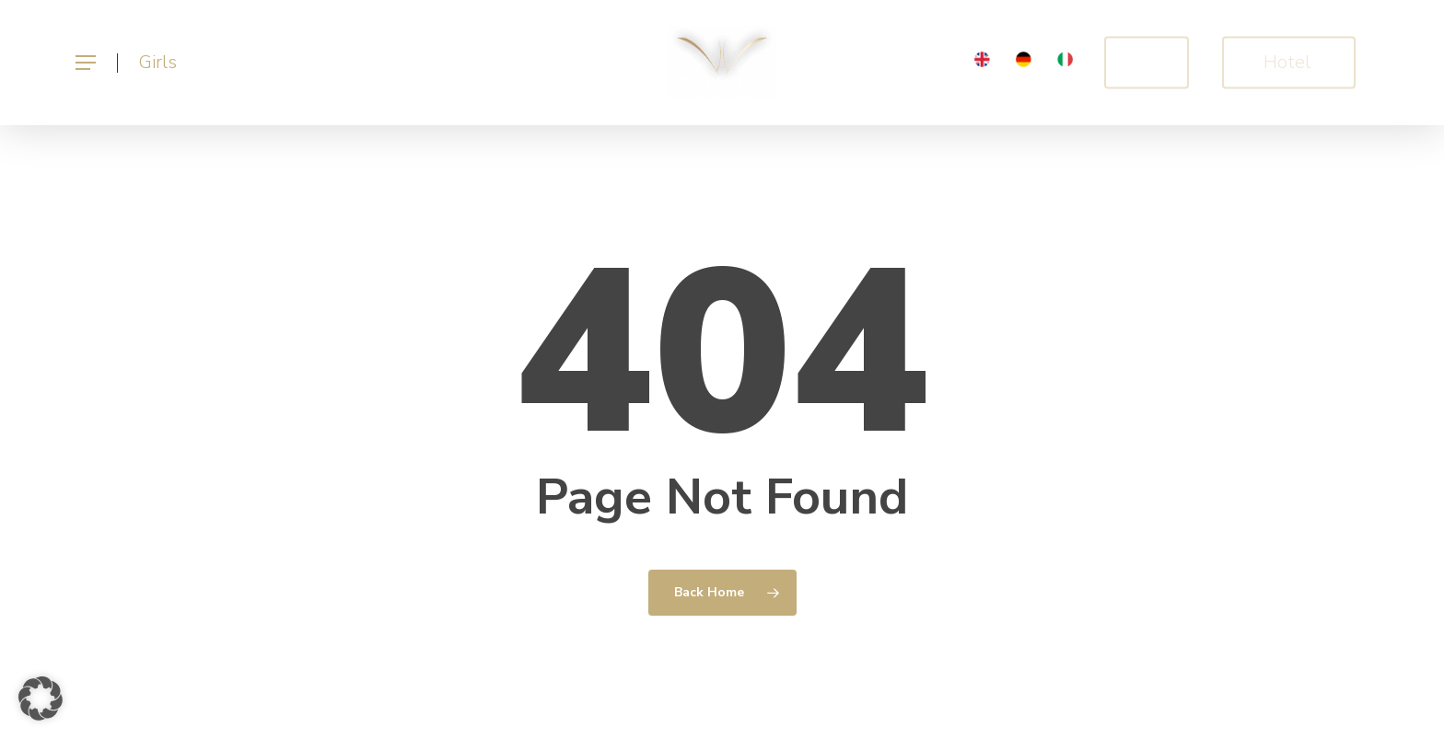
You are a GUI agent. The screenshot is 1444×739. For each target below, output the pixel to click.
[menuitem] (982, 63)
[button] (85, 63)
